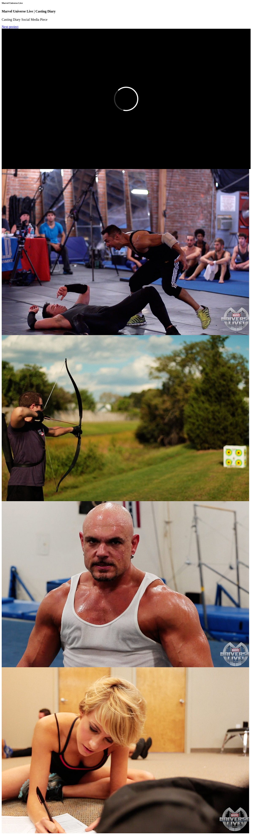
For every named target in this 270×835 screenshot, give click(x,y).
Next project (10, 27)
